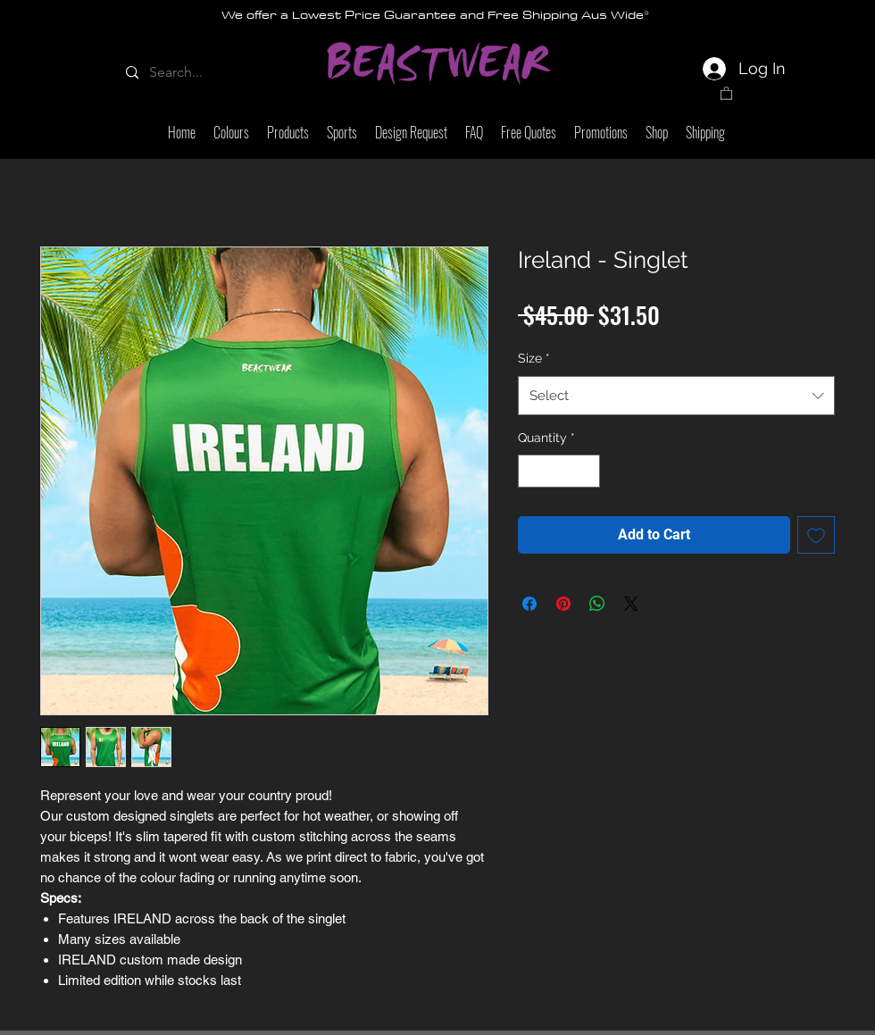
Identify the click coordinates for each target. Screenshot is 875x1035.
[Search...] (185, 73)
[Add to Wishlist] (816, 535)
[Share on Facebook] (529, 603)
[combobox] (676, 395)
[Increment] (586, 471)
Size (534, 358)
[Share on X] (631, 603)
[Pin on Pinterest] (563, 603)
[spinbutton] (559, 471)
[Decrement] (532, 471)
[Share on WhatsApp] (597, 603)
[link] (726, 92)
